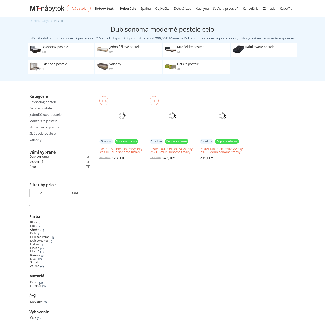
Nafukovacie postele (44, 127)
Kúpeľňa (286, 8)
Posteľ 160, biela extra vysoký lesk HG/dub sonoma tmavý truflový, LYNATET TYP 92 (120, 150)
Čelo (33, 317)
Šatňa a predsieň (226, 8)
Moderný (36, 301)
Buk (32, 226)
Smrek (34, 262)
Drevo (34, 282)
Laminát (35, 285)
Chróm (34, 229)
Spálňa (145, 8)
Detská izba (183, 8)
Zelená (34, 265)
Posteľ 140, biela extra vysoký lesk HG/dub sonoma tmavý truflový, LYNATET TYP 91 (221, 150)
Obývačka (162, 8)
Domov (34, 21)
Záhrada (269, 8)
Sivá (33, 258)
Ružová (35, 255)
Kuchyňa (202, 8)
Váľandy (35, 140)
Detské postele (40, 108)
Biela (33, 222)
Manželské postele (43, 121)
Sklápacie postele (42, 133)
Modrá (34, 251)
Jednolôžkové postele (45, 114)
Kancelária (251, 8)
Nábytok (46, 21)
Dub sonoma (39, 240)
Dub (33, 233)
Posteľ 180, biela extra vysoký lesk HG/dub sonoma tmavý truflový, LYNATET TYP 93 (171, 150)
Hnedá (34, 247)
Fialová (35, 244)
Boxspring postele (43, 102)
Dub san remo (40, 237)
